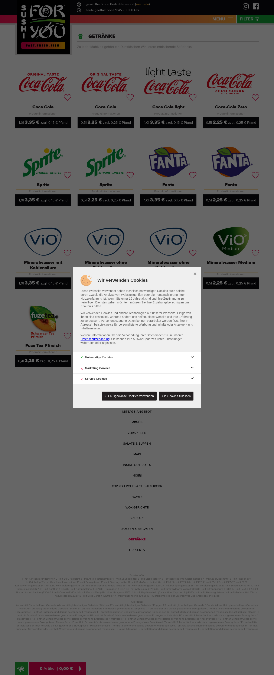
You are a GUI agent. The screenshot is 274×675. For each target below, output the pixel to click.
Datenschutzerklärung (95, 339)
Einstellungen (174, 339)
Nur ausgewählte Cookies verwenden (129, 396)
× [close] (194, 273)
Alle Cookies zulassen (176, 396)
